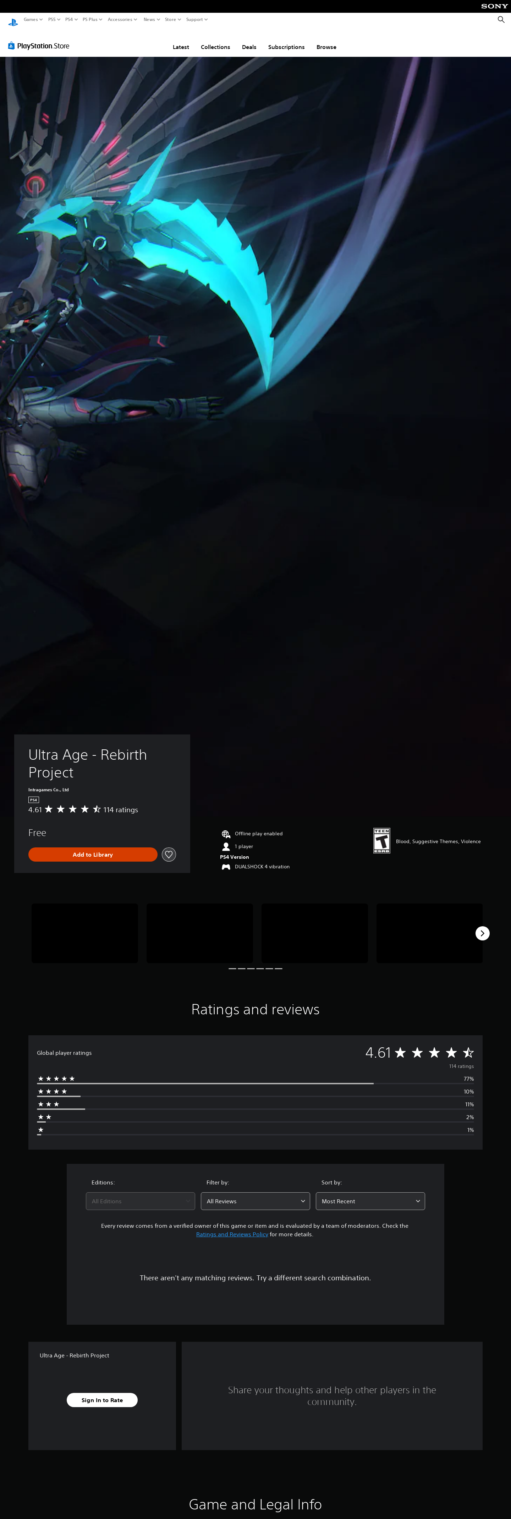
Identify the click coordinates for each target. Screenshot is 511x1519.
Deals (249, 40)
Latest (181, 40)
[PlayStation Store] (41, 38)
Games (31, 19)
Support (194, 19)
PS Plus (90, 19)
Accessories (120, 19)
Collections (215, 40)
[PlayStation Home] (13, 20)
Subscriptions (286, 40)
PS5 (52, 19)
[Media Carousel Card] (85, 927)
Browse (326, 40)
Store (170, 19)
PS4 (69, 19)
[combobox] (140, 1194)
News (149, 19)
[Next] (483, 926)
